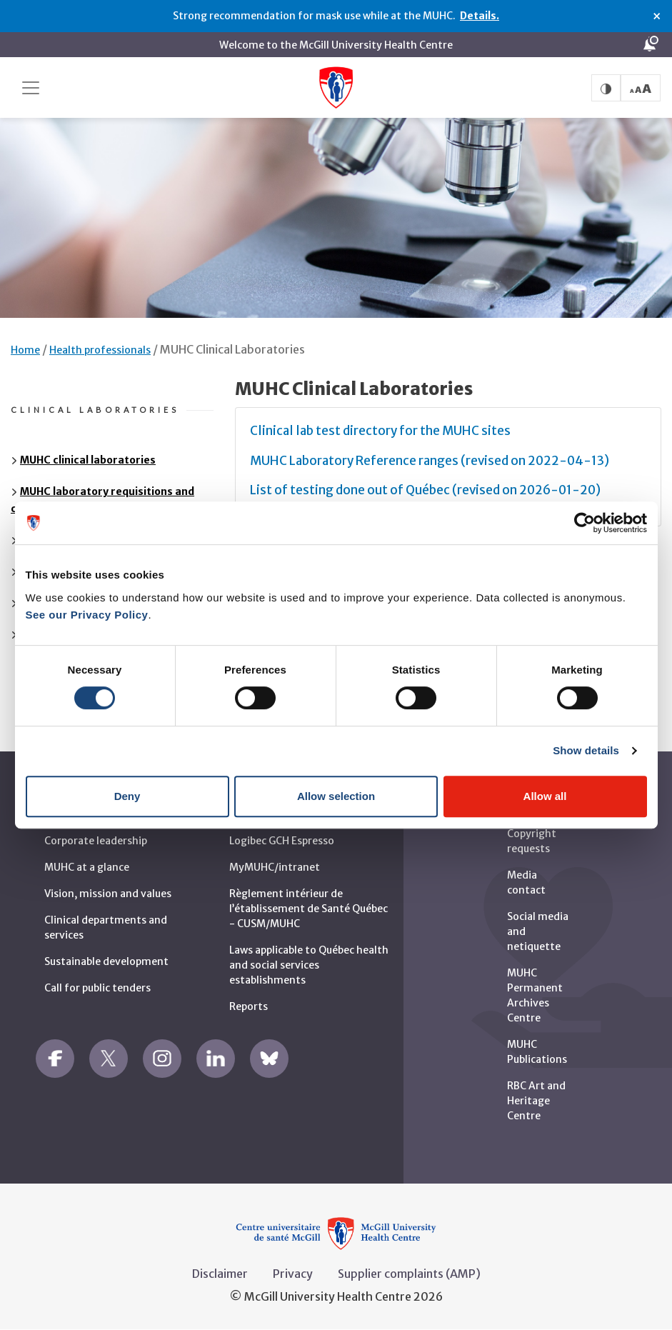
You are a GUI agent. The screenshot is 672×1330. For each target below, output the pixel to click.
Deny (127, 796)
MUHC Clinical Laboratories (232, 349)
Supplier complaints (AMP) (409, 1273)
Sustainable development (106, 961)
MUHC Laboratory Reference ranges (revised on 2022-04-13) (429, 461)
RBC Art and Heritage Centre (536, 1100)
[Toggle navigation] (30, 87)
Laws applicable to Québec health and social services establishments (308, 965)
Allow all (545, 796)
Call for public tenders (97, 987)
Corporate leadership (95, 840)
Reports (248, 1006)
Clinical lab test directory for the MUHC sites (380, 431)
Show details (586, 750)
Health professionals (100, 350)
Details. (479, 15)
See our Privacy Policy (87, 615)
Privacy (293, 1273)
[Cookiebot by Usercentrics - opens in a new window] (584, 523)
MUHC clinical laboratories (88, 460)
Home (25, 350)
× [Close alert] (656, 16)
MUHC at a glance (86, 867)
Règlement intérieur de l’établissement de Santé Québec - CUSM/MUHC (308, 908)
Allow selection (336, 796)
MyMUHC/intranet (274, 867)
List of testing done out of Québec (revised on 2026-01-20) (425, 490)
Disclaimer (220, 1273)
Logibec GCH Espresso (281, 840)
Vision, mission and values (107, 893)
